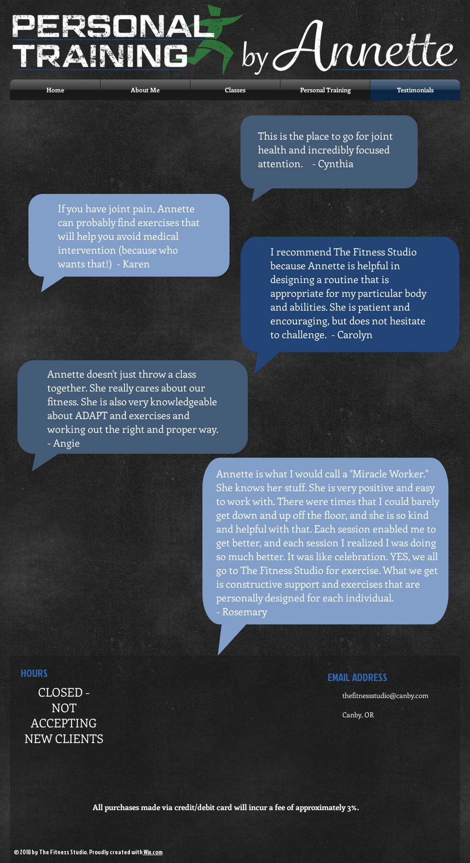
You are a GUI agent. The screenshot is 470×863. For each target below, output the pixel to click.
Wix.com (152, 852)
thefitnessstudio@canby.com (385, 695)
